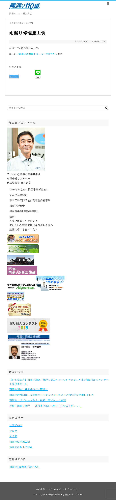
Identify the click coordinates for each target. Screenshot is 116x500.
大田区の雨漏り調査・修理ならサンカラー (61, 495)
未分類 (13, 436)
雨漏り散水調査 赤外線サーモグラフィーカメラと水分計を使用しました (51, 395)
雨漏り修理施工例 (19, 441)
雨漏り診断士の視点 (21, 447)
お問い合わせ (54, 489)
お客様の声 (15, 425)
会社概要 (40, 489)
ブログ (13, 431)
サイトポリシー (72, 489)
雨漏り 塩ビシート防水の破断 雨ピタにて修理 (37, 400)
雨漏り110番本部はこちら (24, 467)
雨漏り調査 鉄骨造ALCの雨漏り (28, 389)
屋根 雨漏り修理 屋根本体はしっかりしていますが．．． (45, 405)
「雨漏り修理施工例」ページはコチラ (37, 54)
